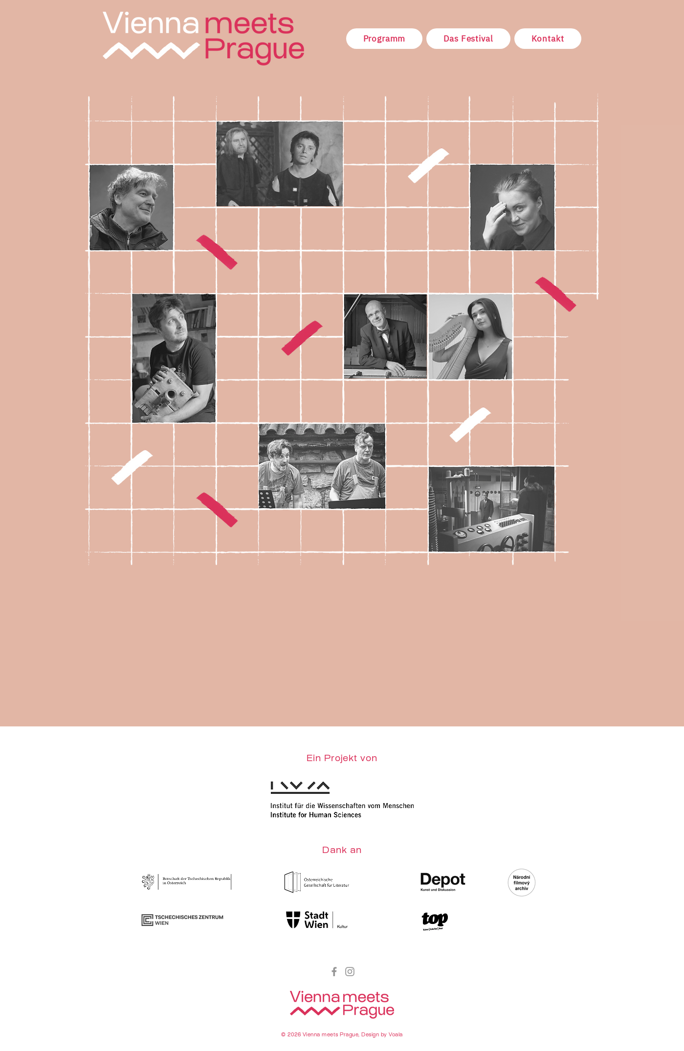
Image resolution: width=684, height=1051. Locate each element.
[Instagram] (350, 971)
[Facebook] (334, 971)
